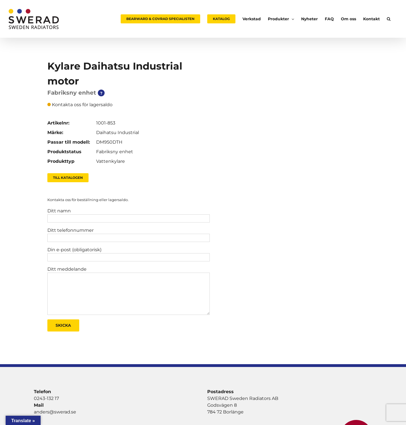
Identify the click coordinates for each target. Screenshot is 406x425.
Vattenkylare (110, 161)
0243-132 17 (46, 398)
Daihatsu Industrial (117, 132)
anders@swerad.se (55, 412)
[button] (388, 19)
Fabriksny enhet (114, 151)
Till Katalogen (68, 177)
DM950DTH (109, 142)
